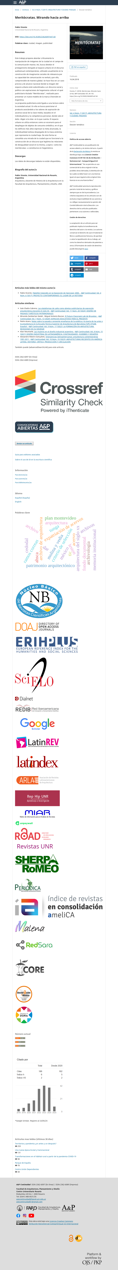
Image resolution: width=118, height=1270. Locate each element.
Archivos (25, 10)
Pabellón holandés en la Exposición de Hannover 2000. (56, 293)
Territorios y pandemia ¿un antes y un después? (35, 1143)
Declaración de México (82, 151)
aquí (86, 249)
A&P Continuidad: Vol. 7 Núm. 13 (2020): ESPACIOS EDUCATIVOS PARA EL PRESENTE (61, 317)
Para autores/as (21, 478)
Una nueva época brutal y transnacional (32, 1150)
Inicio (17, 10)
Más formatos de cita (79, 101)
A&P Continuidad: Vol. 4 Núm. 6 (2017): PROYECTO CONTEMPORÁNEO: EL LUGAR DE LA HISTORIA (60, 294)
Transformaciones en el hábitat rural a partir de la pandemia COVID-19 (45, 1156)
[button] (77, 258)
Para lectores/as (21, 475)
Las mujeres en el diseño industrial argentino (54, 331)
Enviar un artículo (24, 443)
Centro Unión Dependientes (27, 1169)
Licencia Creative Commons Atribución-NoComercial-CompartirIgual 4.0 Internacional (53, 1222)
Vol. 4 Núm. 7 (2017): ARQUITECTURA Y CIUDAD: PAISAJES (54, 10)
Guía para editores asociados (27, 454)
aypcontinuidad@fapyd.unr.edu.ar (31, 1199)
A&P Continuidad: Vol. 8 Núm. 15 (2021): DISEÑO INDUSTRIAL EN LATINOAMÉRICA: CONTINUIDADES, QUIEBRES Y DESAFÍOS (61, 332)
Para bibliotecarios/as (23, 482)
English (18, 501)
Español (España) (22, 498)
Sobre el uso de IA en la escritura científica (33, 459)
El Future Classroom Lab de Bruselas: (81, 316)
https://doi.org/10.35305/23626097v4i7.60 (38, 37)
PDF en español (79, 67)
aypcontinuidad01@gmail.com (29, 1201)
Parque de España (23, 1163)
